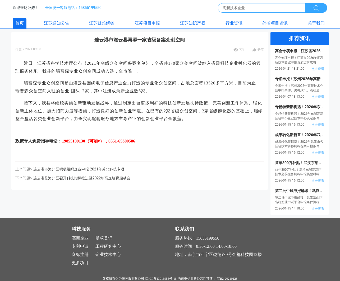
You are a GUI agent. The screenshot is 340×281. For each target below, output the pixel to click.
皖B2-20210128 (227, 278)
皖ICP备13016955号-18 (161, 278)
